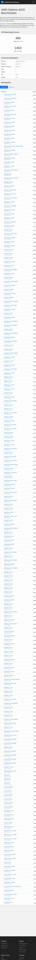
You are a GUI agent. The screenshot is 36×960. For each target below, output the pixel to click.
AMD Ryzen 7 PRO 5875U (10, 472)
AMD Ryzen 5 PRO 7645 (10, 114)
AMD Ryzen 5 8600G (9, 126)
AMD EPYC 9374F (8, 182)
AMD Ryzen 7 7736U (9, 389)
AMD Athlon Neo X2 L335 (10, 894)
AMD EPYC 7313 (8, 548)
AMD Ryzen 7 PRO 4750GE (11, 464)
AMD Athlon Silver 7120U (10, 735)
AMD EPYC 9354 (8, 377)
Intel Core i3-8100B (9, 631)
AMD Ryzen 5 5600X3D (10, 222)
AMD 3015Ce (7, 779)
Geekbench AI (4, 945)
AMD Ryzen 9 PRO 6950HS (11, 321)
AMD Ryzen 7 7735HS (9, 309)
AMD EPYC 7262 (8, 592)
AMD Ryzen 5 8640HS (9, 210)
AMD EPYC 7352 (8, 695)
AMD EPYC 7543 (8, 580)
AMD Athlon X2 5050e (9, 866)
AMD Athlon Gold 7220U (10, 723)
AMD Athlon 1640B (8, 890)
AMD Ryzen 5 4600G (9, 488)
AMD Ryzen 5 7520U (9, 671)
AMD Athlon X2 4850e (9, 882)
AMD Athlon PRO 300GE (10, 739)
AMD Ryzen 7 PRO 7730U (10, 516)
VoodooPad (4, 947)
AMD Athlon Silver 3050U (10, 759)
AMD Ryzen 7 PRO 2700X (10, 623)
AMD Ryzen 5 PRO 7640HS (11, 178)
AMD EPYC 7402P (8, 651)
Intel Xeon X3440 (8, 802)
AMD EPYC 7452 (8, 711)
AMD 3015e (7, 783)
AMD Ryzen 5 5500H (9, 524)
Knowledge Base (23, 943)
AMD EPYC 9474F (8, 496)
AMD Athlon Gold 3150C (10, 751)
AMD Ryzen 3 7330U (9, 540)
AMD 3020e (7, 775)
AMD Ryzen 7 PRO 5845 (10, 206)
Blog (2, 957)
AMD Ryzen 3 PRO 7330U (10, 480)
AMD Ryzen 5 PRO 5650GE (11, 281)
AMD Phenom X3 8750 (9, 854)
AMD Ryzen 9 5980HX (9, 285)
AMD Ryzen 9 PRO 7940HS (11, 154)
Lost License (22, 945)
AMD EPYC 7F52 (8, 576)
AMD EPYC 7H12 (8, 687)
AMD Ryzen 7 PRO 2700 (10, 699)
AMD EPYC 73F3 (8, 715)
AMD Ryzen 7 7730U (9, 444)
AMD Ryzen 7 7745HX (9, 118)
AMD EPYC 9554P (8, 297)
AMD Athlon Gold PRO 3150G (11, 731)
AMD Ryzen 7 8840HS (9, 237)
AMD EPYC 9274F (8, 257)
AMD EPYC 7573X (8, 361)
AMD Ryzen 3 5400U (9, 564)
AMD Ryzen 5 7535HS (9, 365)
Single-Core (4, 87)
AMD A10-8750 (7, 791)
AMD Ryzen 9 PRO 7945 (10, 94)
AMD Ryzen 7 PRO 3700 (10, 424)
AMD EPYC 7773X (8, 520)
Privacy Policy (22, 949)
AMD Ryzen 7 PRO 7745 (10, 106)
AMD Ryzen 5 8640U (9, 225)
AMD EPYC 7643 (8, 607)
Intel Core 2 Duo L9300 (9, 858)
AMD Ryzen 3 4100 (9, 536)
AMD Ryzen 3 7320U (9, 643)
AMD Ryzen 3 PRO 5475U (10, 460)
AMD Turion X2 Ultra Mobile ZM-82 (12, 886)
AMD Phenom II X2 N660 (10, 834)
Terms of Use (22, 951)
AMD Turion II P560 (9, 846)
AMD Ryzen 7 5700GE (9, 261)
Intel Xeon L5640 (8, 795)
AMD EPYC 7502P (8, 675)
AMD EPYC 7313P (8, 508)
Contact (21, 947)
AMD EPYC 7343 (8, 504)
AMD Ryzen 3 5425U (9, 544)
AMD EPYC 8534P (8, 417)
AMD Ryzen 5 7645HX (9, 122)
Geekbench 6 (3, 23)
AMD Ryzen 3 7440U (9, 273)
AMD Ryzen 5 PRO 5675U (10, 448)
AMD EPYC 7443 (8, 556)
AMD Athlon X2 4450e (9, 878)
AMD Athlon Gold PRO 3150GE (11, 679)
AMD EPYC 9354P (8, 436)
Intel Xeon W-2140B (9, 600)
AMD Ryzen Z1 (7, 174)
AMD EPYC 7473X (8, 345)
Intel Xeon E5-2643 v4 (9, 635)
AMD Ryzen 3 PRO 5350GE (11, 353)
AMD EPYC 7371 (8, 639)
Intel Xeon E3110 (8, 799)
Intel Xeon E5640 (8, 806)
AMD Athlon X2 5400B (9, 870)
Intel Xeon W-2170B (9, 667)
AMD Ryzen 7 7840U (9, 166)
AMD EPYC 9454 (8, 747)
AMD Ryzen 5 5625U (9, 484)
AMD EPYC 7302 (8, 655)
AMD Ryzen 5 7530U (9, 440)
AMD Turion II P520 (9, 842)
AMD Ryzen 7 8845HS (9, 150)
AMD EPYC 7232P (8, 767)
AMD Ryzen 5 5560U (9, 420)
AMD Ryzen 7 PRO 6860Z (10, 552)
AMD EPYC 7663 (8, 584)
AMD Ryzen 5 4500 (9, 512)
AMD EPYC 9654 (8, 329)
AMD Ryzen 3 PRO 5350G (10, 341)
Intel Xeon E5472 (8, 822)
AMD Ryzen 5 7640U (9, 213)
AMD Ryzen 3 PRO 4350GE (11, 568)
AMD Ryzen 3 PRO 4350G (10, 560)
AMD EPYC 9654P (8, 277)
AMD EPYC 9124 (8, 349)
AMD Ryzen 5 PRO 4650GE (11, 528)
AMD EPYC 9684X (8, 432)
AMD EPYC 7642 (8, 647)
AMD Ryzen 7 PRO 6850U (10, 369)
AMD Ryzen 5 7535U (9, 373)
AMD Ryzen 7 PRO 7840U (10, 198)
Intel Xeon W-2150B (9, 596)
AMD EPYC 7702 (8, 663)
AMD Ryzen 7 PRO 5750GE (11, 301)
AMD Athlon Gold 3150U (10, 755)
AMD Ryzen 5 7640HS (9, 158)
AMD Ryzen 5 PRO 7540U (10, 233)
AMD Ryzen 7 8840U (9, 186)
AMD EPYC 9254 (8, 229)
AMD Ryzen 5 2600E (9, 659)
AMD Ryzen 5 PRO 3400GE (11, 703)
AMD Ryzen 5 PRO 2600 (10, 683)
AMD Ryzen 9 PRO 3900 (10, 428)
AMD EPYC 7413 (8, 408)
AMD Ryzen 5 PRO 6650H (10, 325)
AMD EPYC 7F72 (8, 615)
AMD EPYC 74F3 (8, 572)
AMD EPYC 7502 (8, 588)
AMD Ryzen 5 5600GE (9, 317)
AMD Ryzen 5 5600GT (9, 245)
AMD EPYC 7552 (8, 727)
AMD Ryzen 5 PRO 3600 (10, 456)
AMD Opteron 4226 (9, 818)
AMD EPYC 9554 (8, 313)
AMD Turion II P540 (9, 850)
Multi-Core (11, 87)
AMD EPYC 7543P (8, 468)
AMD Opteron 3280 (9, 810)
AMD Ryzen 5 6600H (9, 337)
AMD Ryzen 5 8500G (9, 138)
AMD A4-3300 (7, 862)
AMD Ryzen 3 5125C (9, 619)
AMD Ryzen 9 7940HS (9, 130)
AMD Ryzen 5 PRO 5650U (10, 492)
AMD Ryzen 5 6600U (9, 397)
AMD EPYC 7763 (8, 627)
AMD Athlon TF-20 (8, 902)
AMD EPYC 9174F (8, 249)
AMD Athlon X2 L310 (9, 898)
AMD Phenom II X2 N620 (10, 830)
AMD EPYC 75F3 (8, 381)
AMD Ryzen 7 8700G (9, 110)
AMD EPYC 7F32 (8, 707)
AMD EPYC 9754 (8, 476)
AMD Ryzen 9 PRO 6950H (10, 269)
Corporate (21, 957)
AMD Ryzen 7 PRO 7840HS (11, 170)
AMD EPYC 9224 (8, 452)
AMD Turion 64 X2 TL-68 (10, 874)
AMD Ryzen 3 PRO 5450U (10, 500)
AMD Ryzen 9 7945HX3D (10, 98)
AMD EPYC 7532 (8, 691)
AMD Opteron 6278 (9, 826)
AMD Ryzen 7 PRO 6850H (10, 305)
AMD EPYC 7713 (8, 532)
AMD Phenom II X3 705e (10, 838)
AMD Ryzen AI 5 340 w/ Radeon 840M (13, 146)
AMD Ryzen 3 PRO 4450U (10, 611)
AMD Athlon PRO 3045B (10, 763)
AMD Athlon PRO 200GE (10, 743)
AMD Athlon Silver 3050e (10, 771)
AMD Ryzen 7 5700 (9, 265)
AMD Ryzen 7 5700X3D (10, 293)
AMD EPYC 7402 (8, 604)
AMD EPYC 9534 (8, 393)
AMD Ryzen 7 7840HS (9, 142)
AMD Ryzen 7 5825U (9, 385)
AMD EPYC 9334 (8, 253)
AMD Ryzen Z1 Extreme (10, 194)
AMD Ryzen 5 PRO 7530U (10, 412)
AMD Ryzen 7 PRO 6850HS (11, 333)
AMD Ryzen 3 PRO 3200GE (11, 719)
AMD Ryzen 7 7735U (9, 357)
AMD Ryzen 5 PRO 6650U (10, 401)
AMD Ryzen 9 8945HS (9, 134)
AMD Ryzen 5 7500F (9, 102)
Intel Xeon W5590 (8, 787)
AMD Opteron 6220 (9, 814)
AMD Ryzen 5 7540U (9, 162)
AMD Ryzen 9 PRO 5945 (10, 190)
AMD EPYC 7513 (8, 405)
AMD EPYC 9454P (8, 289)
